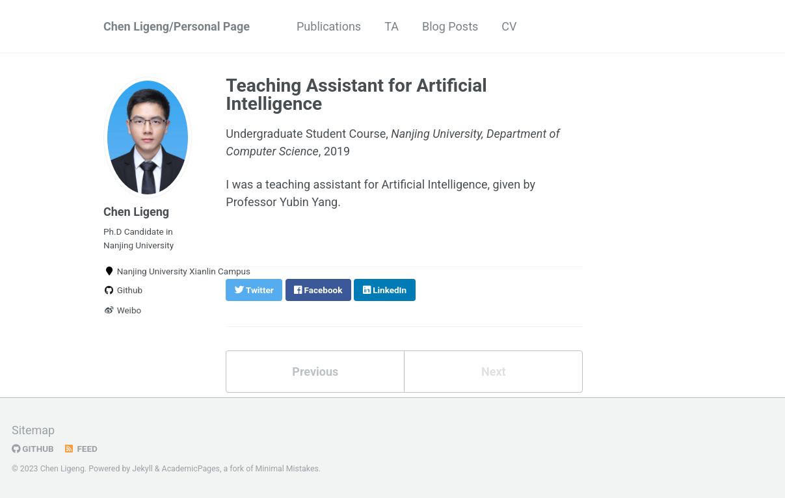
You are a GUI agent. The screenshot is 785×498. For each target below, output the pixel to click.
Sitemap (33, 430)
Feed (81, 448)
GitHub (33, 448)
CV (508, 26)
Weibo (122, 310)
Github (122, 290)
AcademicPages (191, 468)
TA (391, 26)
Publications (329, 26)
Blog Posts (450, 26)
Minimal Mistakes (287, 468)
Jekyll (142, 468)
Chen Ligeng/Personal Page (176, 26)
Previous (315, 371)
